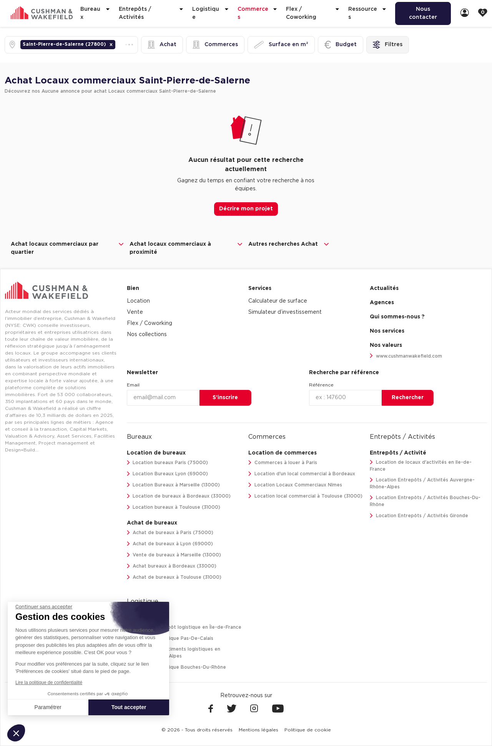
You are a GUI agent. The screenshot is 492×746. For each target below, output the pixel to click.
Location (138, 301)
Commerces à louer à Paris (282, 462)
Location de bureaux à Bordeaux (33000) (179, 496)
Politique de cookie (307, 730)
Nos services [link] (387, 331)
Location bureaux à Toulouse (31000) (174, 507)
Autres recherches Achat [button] (289, 244)
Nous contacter (423, 13)
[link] (464, 13)
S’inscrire (225, 397)
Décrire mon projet (246, 208)
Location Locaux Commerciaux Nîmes (295, 485)
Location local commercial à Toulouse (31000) (305, 496)
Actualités (384, 288)
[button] (111, 44)
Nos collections (147, 334)
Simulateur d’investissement (285, 312)
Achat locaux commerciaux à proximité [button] (187, 247)
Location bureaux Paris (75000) (167, 462)
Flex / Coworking (149, 323)
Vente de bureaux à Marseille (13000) (174, 555)
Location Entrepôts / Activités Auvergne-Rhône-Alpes (422, 484)
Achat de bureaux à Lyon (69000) (170, 543)
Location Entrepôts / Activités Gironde (419, 515)
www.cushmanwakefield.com (406, 355)
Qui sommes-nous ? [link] (397, 317)
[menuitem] (423, 13)
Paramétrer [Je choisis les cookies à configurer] (48, 707)
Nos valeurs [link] (386, 345)
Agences (382, 302)
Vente (135, 312)
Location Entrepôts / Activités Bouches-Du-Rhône (425, 501)
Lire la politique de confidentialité (48, 682)
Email (133, 385)
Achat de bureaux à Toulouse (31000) (174, 577)
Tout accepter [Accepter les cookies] (128, 707)
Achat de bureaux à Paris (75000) (170, 532)
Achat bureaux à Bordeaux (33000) (172, 566)
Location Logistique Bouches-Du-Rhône (176, 667)
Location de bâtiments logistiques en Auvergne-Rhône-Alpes (174, 653)
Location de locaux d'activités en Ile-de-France (421, 466)
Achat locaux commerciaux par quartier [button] (68, 247)
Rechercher (408, 397)
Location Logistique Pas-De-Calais (170, 638)
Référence (321, 385)
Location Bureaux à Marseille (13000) (173, 485)
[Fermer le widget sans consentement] (44, 607)
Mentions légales (258, 730)
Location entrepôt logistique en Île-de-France (184, 627)
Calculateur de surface (277, 301)
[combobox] (117, 45)
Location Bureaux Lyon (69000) (167, 473)
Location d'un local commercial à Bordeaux (301, 473)
